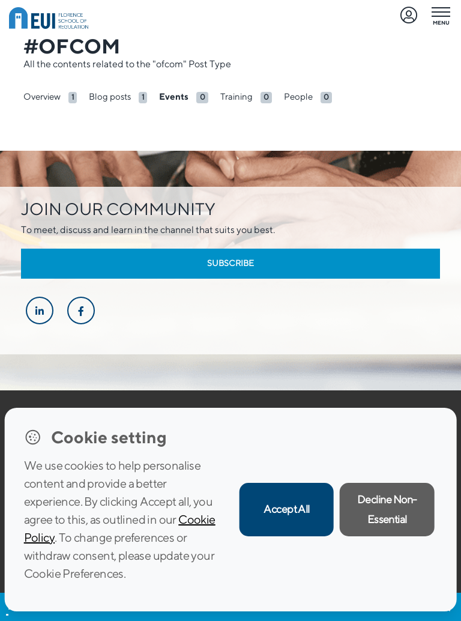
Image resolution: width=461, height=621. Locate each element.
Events (173, 96)
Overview (42, 96)
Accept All (287, 509)
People (298, 96)
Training (236, 96)
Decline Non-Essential (387, 509)
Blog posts (110, 96)
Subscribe (230, 263)
